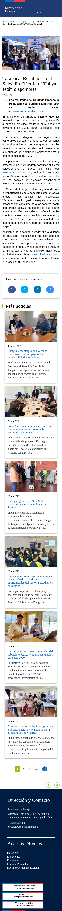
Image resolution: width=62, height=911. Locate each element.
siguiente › (44, 768)
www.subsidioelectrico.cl (28, 111)
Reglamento (13, 860)
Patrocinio (12, 852)
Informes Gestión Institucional (23, 867)
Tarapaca (23, 21)
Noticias (14, 21)
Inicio (5, 21)
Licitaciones (13, 856)
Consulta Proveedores (18, 864)
